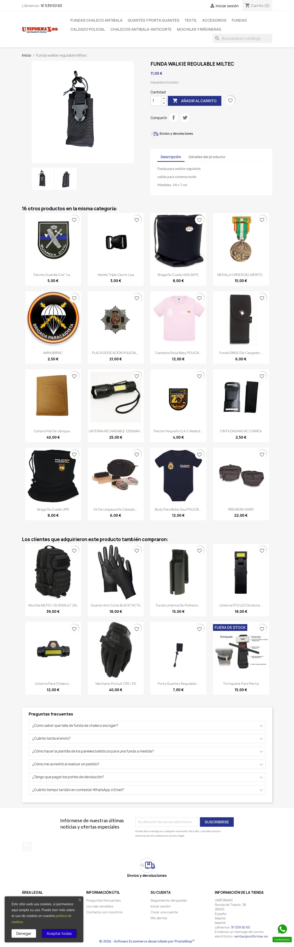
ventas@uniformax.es (251, 936)
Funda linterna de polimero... (178, 605)
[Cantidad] (155, 101)
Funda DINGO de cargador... (241, 353)
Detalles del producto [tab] (207, 157)
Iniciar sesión (160, 906)
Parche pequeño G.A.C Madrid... (178, 431)
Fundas (239, 20)
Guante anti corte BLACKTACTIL (116, 605)
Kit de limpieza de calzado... (116, 509)
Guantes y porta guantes (153, 20)
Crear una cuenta (164, 912)
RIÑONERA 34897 (241, 509)
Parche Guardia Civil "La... (53, 275)
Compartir (173, 117)
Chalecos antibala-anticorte (141, 29)
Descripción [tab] (171, 157)
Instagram (26, 846)
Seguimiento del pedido (168, 900)
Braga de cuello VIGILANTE (178, 275)
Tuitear (185, 117)
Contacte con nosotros (104, 912)
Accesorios (214, 20)
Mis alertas (158, 918)
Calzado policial (87, 29)
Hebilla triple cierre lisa (115, 275)
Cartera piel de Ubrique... (53, 431)
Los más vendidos (99, 906)
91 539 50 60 (51, 5)
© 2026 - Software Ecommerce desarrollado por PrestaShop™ (147, 941)
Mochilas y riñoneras (199, 29)
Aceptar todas (59, 933)
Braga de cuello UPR (53, 509)
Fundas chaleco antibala (96, 20)
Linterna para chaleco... (53, 683)
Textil (191, 20)
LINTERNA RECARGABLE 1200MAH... (116, 431)
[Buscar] (242, 38)
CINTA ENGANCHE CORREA (241, 431)
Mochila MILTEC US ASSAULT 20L (53, 605)
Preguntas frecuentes (103, 900)
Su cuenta (160, 892)
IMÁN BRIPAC (53, 353)
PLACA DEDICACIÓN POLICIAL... (115, 353)
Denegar (23, 933)
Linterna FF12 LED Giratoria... (241, 605)
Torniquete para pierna (241, 683)
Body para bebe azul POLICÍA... (178, 509)
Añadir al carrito (195, 101)
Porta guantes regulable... (178, 683)
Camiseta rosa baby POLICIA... (178, 353)
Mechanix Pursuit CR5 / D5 (115, 683)
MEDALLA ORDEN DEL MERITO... (241, 275)
